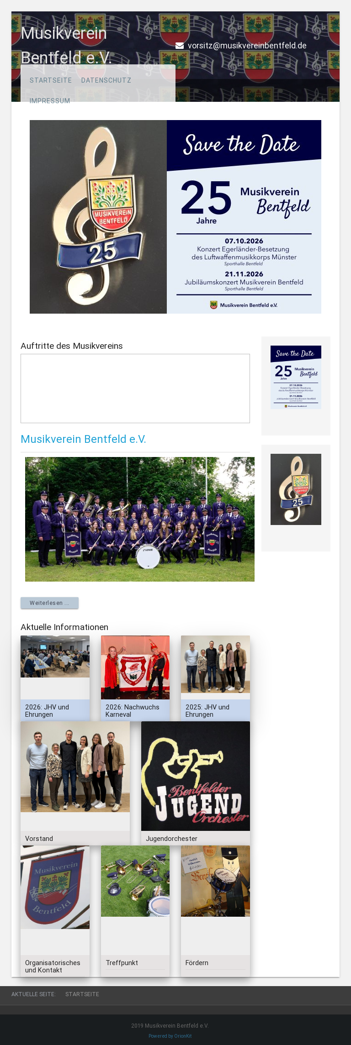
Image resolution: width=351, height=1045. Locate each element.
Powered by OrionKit (170, 1036)
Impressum (50, 101)
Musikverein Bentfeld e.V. (83, 439)
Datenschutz (106, 80)
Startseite (51, 80)
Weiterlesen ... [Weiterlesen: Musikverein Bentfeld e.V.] (49, 602)
